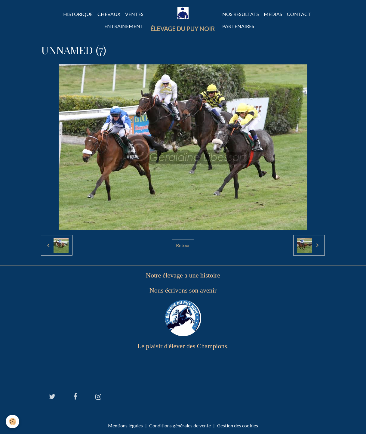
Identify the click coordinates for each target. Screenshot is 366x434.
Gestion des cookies (238, 425)
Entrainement (123, 26)
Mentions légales (125, 425)
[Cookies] (13, 421)
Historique (78, 14)
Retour (183, 245)
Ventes (134, 14)
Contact (299, 14)
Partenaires (238, 26)
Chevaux (108, 14)
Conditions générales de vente (180, 425)
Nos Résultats (240, 14)
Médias (273, 14)
